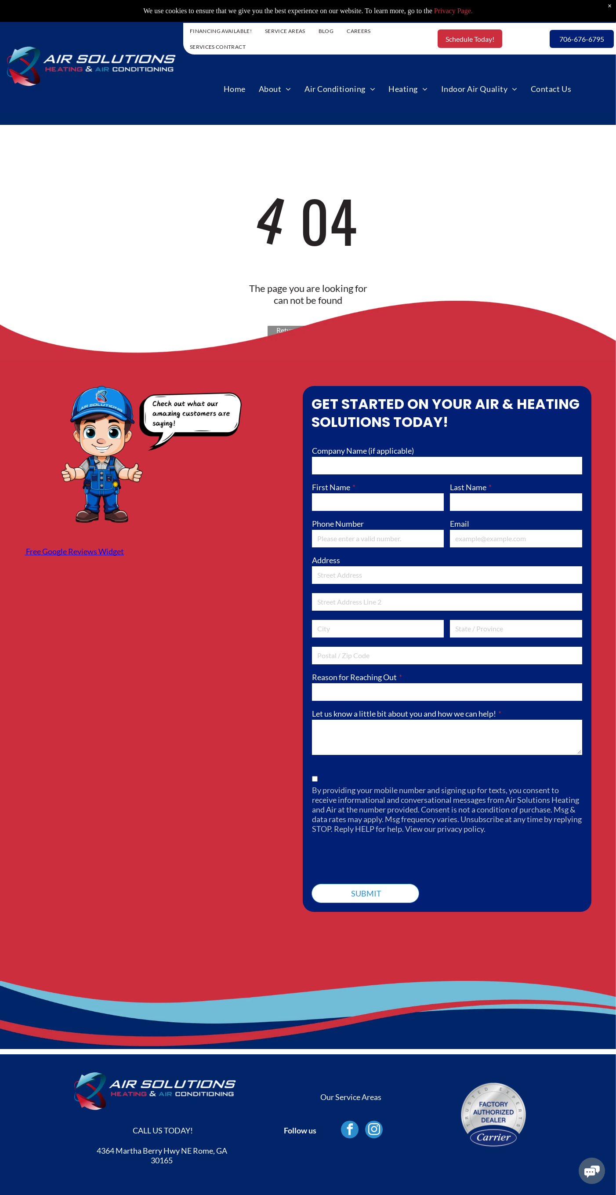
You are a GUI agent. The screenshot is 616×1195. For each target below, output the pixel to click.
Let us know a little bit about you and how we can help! (404, 713)
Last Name (468, 487)
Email (459, 523)
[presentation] (379, 857)
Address (326, 560)
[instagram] (374, 1130)
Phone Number (338, 523)
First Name (331, 487)
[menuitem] (220, 31)
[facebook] (350, 1130)
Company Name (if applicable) (363, 450)
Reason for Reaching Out (354, 677)
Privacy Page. (453, 11)
